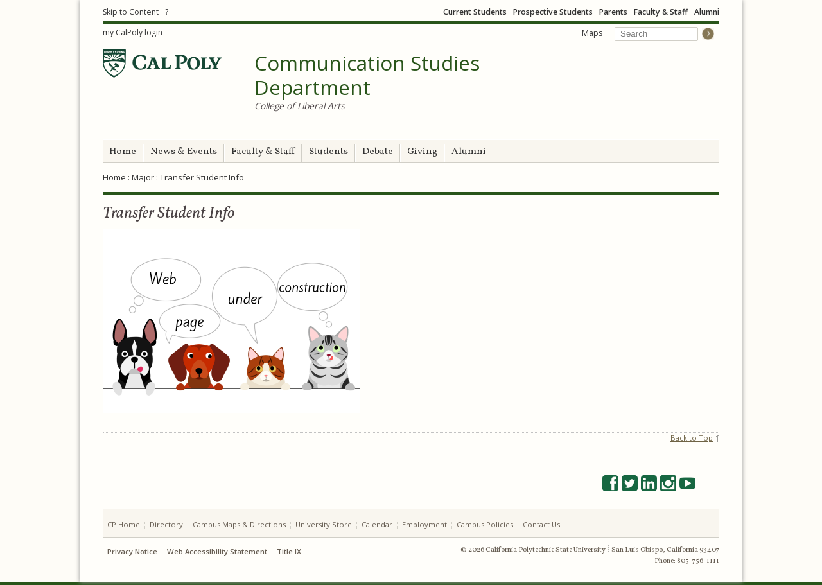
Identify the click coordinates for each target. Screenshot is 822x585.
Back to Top (691, 437)
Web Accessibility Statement (217, 551)
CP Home (123, 524)
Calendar (377, 524)
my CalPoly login (132, 32)
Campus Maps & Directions (239, 524)
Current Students (475, 11)
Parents (613, 11)
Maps (592, 33)
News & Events (183, 152)
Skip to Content (131, 11)
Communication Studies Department (367, 75)
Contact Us (541, 524)
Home (122, 152)
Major (143, 177)
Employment (424, 524)
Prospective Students (553, 11)
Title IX (289, 551)
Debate (377, 152)
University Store (323, 524)
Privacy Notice (132, 551)
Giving (422, 152)
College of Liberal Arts (299, 106)
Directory (166, 524)
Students (328, 152)
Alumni (706, 11)
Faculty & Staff (661, 11)
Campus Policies (485, 524)
